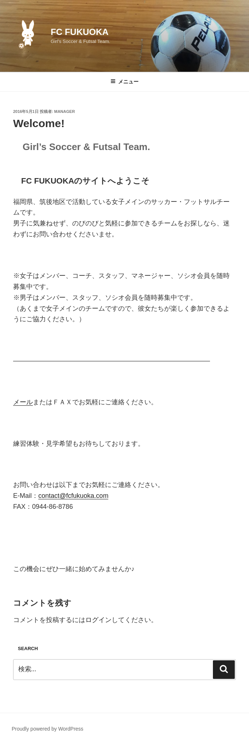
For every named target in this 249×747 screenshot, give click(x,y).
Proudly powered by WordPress (47, 729)
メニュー (124, 81)
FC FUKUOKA (80, 32)
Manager (64, 111)
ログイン (98, 620)
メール (23, 402)
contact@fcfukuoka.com (73, 495)
